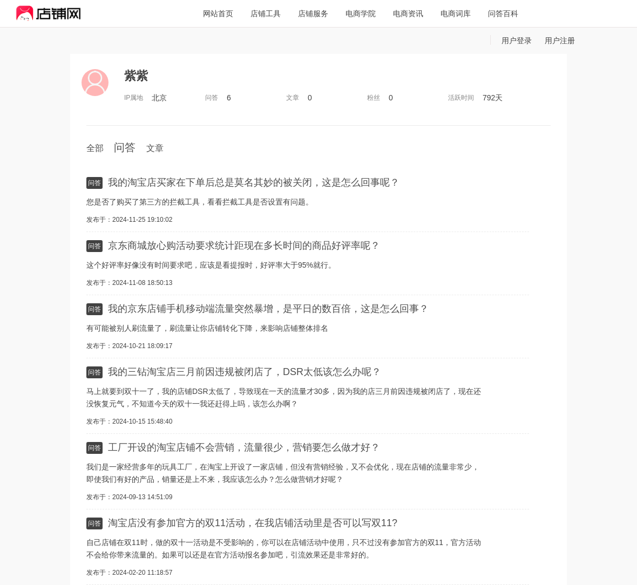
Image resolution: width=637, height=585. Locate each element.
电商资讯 (408, 13)
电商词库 (456, 13)
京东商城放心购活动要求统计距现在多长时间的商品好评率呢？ (244, 245)
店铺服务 (313, 13)
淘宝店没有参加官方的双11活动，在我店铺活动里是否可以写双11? (252, 523)
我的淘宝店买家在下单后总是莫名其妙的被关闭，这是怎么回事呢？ (253, 182)
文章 (155, 148)
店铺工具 (265, 13)
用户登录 (517, 40)
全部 (95, 148)
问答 (124, 147)
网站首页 (218, 13)
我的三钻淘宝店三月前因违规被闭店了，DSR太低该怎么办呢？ (244, 371)
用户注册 (560, 40)
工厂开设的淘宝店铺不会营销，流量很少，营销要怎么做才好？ (244, 447)
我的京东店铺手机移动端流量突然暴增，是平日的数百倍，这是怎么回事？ (268, 308)
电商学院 (360, 13)
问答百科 (503, 13)
